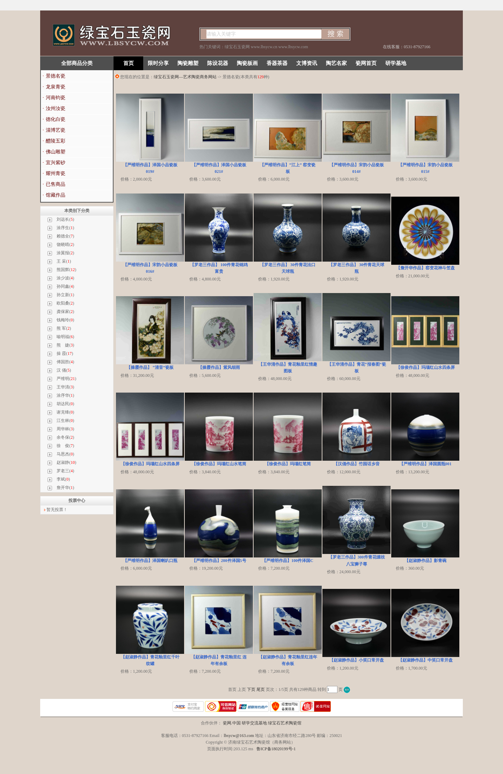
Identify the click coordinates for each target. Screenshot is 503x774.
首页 (128, 63)
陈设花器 (217, 63)
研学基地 (395, 63)
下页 (251, 689)
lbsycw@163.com (239, 735)
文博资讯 (306, 63)
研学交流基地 (254, 723)
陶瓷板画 (247, 63)
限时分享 (158, 63)
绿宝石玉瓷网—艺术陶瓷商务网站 (185, 76)
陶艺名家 (336, 63)
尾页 (260, 689)
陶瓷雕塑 (187, 63)
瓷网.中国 (232, 723)
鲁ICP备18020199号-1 (276, 748)
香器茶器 (277, 63)
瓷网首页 (366, 63)
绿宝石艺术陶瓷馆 (284, 723)
